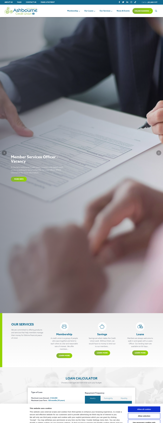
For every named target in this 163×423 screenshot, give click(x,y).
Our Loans (88, 11)
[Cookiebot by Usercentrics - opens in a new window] (15, 418)
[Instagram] (131, 2)
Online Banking (141, 11)
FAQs (19, 2)
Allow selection (144, 400)
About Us (9, 2)
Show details (119, 418)
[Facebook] (119, 2)
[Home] (17, 10)
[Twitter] (123, 2)
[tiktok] (135, 2)
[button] (155, 11)
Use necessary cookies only (144, 406)
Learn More (64, 355)
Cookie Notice (36, 409)
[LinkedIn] (127, 2)
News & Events (123, 11)
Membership (72, 11)
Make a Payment (48, 2)
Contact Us (31, 2)
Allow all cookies (144, 393)
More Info (19, 179)
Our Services (105, 11)
